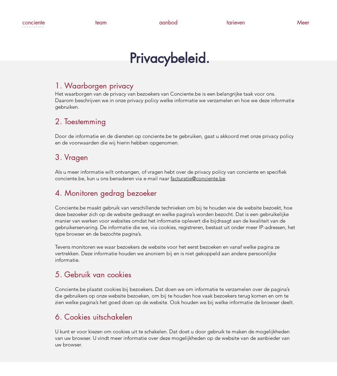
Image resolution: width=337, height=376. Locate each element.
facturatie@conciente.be (198, 178)
